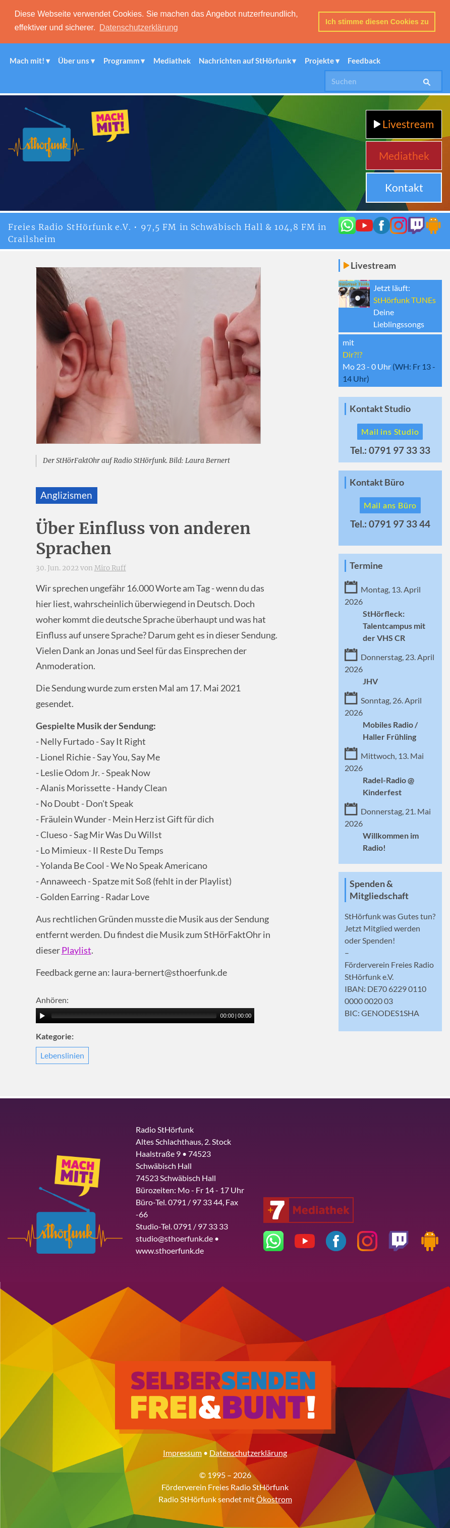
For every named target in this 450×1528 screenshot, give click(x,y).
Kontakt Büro (377, 482)
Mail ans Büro (390, 505)
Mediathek (172, 60)
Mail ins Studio (390, 431)
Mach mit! (27, 60)
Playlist (76, 950)
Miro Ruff (110, 568)
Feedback (364, 60)
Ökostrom (274, 1499)
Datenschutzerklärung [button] (138, 27)
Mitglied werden (391, 928)
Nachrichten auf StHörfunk (245, 60)
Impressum (182, 1452)
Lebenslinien (62, 1055)
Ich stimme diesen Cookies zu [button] (377, 22)
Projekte (319, 60)
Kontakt (404, 187)
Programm (121, 60)
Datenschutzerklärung (248, 1452)
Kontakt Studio (380, 408)
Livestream (404, 123)
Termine (366, 565)
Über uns (73, 60)
